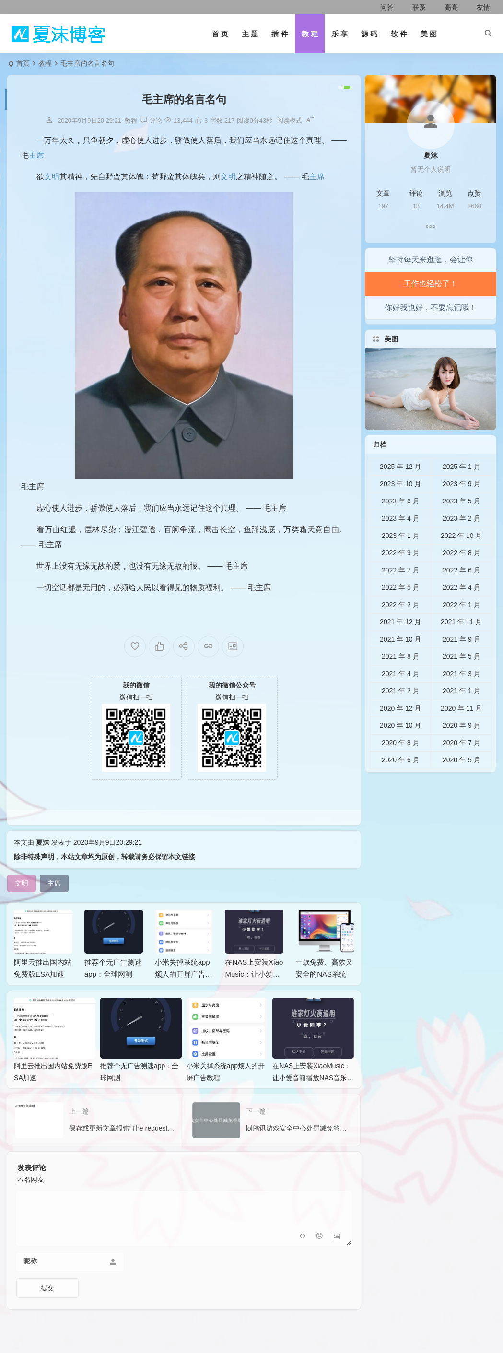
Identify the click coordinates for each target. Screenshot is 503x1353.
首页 (23, 63)
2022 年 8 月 (461, 574)
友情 (478, 7)
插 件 (279, 34)
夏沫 (42, 864)
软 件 (399, 34)
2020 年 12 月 (400, 729)
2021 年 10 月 (400, 660)
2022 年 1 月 (461, 626)
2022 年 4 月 (461, 608)
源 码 (369, 34)
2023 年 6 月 (401, 522)
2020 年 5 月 (461, 781)
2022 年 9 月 (401, 574)
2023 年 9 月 (461, 505)
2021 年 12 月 (400, 643)
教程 (45, 63)
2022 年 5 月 (401, 608)
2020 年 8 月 (401, 764)
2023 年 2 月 (461, 539)
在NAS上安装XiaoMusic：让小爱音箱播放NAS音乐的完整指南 (312, 1099)
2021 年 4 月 (401, 695)
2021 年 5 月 (461, 677)
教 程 (310, 34)
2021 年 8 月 (401, 677)
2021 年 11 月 (461, 643)
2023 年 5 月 (461, 522)
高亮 (445, 7)
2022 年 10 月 (461, 556)
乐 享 (339, 34)
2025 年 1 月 (461, 487)
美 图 (429, 34)
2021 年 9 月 (461, 660)
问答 (382, 7)
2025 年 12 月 (400, 487)
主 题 (250, 34)
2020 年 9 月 (461, 746)
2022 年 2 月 (401, 626)
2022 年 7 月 (401, 591)
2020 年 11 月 (461, 729)
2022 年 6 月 (461, 591)
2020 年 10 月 (400, 746)
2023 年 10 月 (400, 505)
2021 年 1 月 (461, 712)
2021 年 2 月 (401, 712)
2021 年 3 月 (461, 695)
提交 (47, 1309)
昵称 (30, 1282)
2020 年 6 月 (401, 781)
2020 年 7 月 (461, 764)
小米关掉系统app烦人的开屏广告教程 (183, 995)
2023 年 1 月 (401, 556)
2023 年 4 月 (401, 539)
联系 (413, 7)
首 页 (220, 34)
